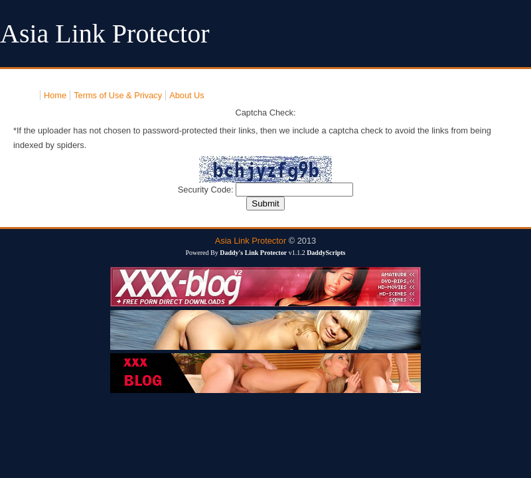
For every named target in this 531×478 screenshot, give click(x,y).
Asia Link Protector (250, 241)
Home (55, 95)
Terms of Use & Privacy (118, 95)
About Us (186, 95)
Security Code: (207, 190)
